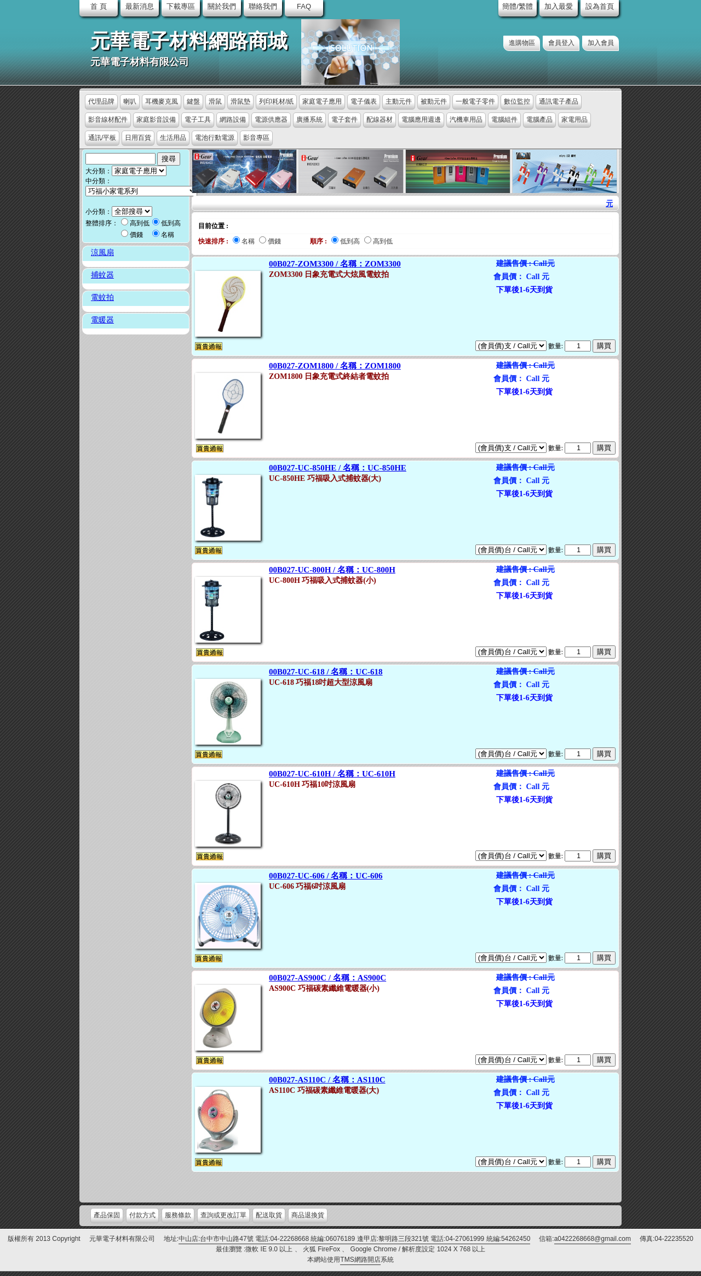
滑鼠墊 (240, 101)
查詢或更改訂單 (223, 1215)
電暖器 (102, 320)
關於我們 (222, 6)
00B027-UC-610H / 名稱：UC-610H (332, 773)
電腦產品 (539, 119)
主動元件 (399, 101)
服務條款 (178, 1215)
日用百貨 (138, 137)
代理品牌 (101, 101)
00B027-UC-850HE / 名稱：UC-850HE (337, 467)
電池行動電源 (214, 137)
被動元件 (434, 101)
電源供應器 (271, 119)
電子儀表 (363, 101)
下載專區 (180, 6)
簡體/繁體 (517, 6)
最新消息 (139, 6)
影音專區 (256, 137)
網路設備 (233, 119)
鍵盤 (193, 101)
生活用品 (173, 137)
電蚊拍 (102, 297)
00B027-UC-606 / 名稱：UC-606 (326, 875)
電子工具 (198, 119)
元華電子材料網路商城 (189, 41)
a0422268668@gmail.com (592, 1239)
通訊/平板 (102, 137)
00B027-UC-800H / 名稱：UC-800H (332, 569)
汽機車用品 (466, 119)
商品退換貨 (307, 1215)
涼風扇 (102, 252)
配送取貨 (269, 1215)
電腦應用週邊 (421, 119)
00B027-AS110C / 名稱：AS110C (327, 1079)
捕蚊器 (102, 275)
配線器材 (379, 119)
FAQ (304, 6)
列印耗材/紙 (276, 101)
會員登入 (561, 43)
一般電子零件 (475, 101)
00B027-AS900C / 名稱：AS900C (327, 977)
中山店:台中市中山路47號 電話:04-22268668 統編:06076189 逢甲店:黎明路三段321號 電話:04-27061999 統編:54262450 (354, 1239)
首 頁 (98, 6)
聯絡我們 (263, 6)
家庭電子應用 (322, 101)
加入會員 (601, 43)
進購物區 (522, 43)
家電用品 (574, 119)
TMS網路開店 (360, 1259)
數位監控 (517, 101)
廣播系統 (309, 119)
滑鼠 (215, 101)
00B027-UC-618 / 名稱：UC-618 (326, 671)
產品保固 (107, 1215)
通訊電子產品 (558, 101)
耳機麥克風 (161, 101)
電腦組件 (504, 119)
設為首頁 (599, 6)
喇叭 (129, 101)
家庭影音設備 (156, 119)
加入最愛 (558, 6)
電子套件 (344, 119)
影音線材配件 (108, 119)
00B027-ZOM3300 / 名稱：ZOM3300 (335, 263)
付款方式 (142, 1215)
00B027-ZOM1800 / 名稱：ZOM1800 (335, 365)
